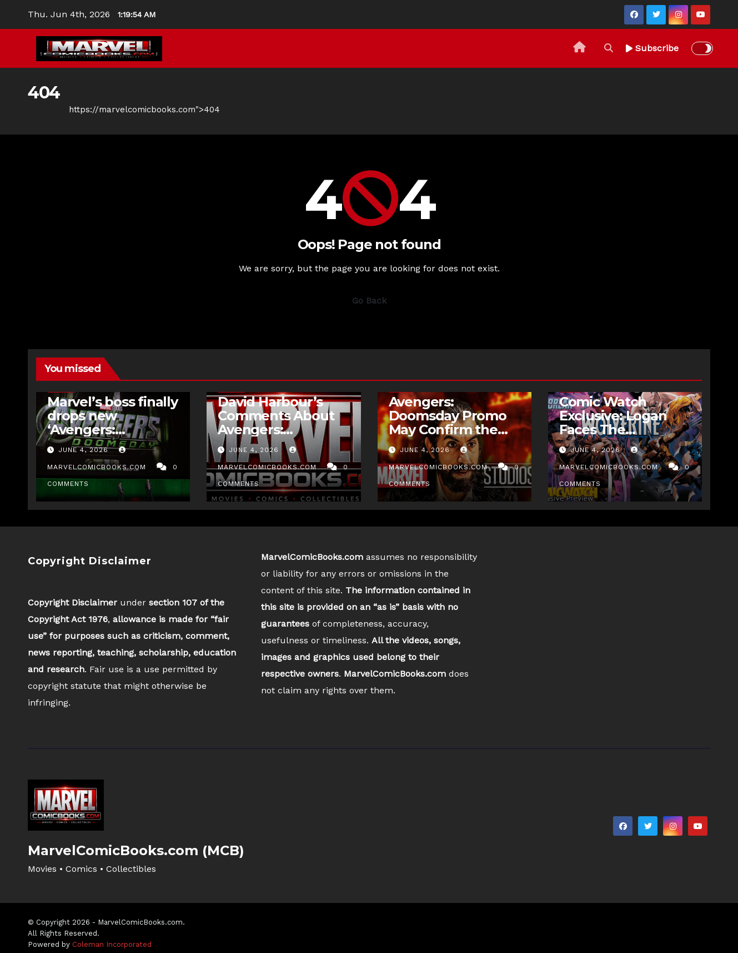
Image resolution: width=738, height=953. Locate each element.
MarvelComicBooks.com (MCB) (136, 850)
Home (40, 110)
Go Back (369, 300)
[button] (608, 48)
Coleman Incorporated (112, 944)
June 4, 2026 (84, 450)
